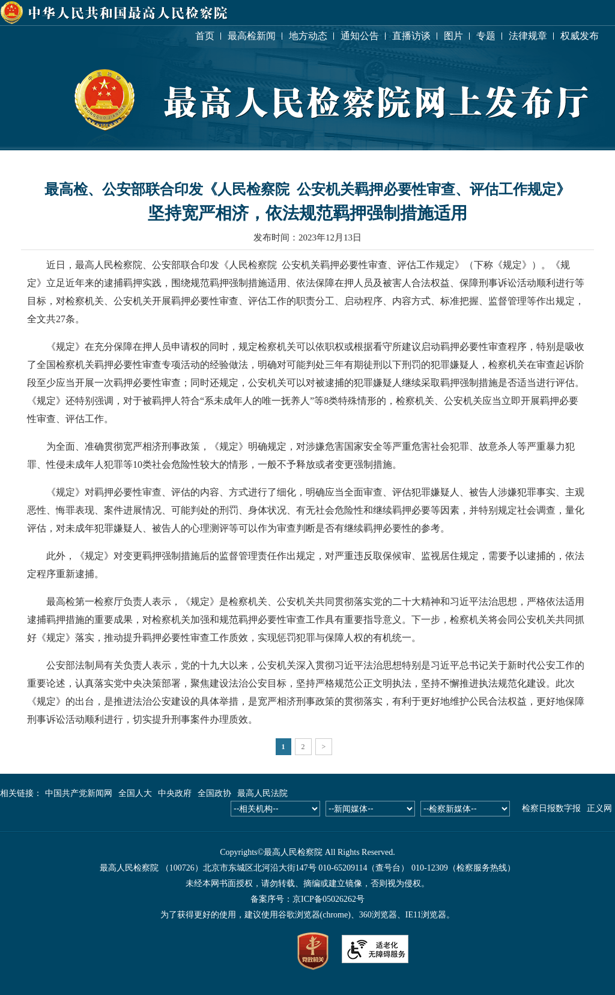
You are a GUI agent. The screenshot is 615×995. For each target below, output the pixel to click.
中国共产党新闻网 (78, 793)
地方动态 (308, 36)
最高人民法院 (262, 793)
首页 (204, 36)
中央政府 (175, 793)
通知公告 (360, 36)
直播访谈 (411, 36)
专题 (485, 36)
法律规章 (528, 36)
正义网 (599, 808)
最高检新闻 (252, 36)
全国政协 (214, 793)
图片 (453, 36)
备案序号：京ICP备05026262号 (307, 899)
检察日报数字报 (551, 808)
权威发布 (579, 36)
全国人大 (135, 793)
